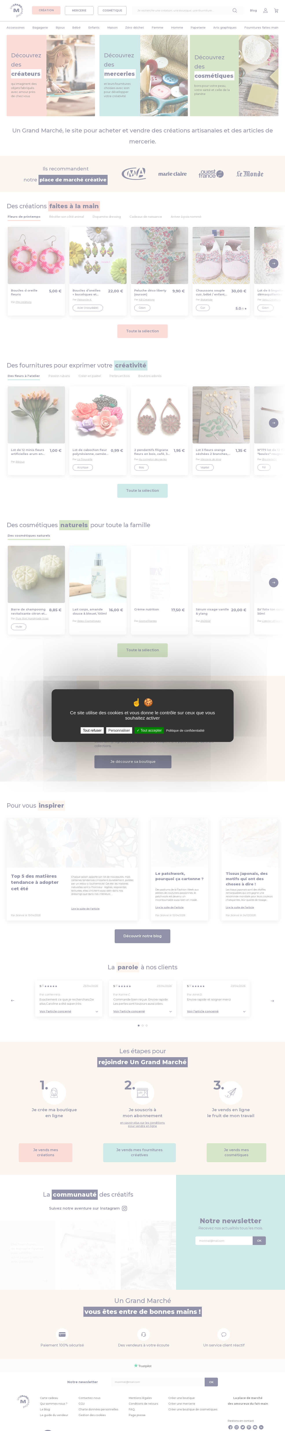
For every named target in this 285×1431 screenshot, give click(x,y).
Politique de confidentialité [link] (185, 730)
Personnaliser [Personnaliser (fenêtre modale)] (119, 730)
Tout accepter (149, 730)
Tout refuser (92, 730)
